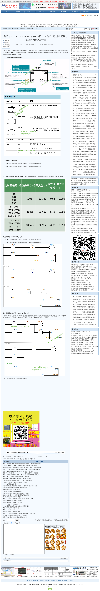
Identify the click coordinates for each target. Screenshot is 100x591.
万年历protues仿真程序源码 (87, 288)
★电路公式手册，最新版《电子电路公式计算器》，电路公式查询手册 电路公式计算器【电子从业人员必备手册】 (50, 24)
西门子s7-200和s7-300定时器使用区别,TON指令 (15, 517)
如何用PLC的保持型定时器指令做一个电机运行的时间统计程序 (20, 486)
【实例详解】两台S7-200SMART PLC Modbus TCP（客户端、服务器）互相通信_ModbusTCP (19, 459)
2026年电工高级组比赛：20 (85, 344)
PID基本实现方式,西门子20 (85, 348)
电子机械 (75, 11)
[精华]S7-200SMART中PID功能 (86, 210)
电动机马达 (75, 37)
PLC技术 (75, 4)
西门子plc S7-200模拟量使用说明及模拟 (83, 312)
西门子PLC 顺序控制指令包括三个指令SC (84, 87)
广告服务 (41, 580)
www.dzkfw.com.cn (50, 587)
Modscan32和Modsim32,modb (83, 284)
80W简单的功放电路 (92, 571)
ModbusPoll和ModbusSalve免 (83, 279)
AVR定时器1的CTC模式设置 (10, 504)
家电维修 (74, 35)
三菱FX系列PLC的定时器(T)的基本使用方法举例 (16, 493)
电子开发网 (15, 28)
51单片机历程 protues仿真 (86, 290)
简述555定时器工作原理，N (86, 341)
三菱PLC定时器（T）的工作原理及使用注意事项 (16, 495)
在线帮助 (64, 580)
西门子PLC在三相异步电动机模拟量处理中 (84, 169)
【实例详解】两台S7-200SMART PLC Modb (84, 75)
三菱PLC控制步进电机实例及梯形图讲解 (84, 309)
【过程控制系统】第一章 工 (87, 353)
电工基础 (74, 64)
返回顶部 (6, 40)
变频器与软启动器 (77, 48)
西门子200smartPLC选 (22, 576)
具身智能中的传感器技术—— (89, 215)
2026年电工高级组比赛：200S (86, 203)
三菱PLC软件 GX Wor (8, 576)
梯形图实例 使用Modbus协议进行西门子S (84, 161)
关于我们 (29, 580)
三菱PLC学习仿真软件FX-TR (84, 266)
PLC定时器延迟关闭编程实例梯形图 (12, 500)
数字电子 (85, 8)
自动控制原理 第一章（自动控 (88, 217)
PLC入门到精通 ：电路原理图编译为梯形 (84, 93)
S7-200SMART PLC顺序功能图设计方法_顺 (84, 100)
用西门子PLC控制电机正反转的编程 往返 (84, 85)
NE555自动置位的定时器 (9, 484)
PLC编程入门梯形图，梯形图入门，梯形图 (84, 95)
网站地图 (53, 580)
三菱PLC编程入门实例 (78, 190)
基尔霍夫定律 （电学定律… (87, 40)
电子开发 (4, 1)
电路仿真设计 (75, 268)
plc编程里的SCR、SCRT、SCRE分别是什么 (84, 90)
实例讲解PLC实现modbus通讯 (81, 156)
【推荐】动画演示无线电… (89, 39)
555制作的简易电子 (92, 573)
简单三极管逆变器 (92, 567)
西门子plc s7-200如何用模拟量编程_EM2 (83, 110)
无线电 (95, 8)
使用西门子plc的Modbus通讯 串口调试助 (83, 133)
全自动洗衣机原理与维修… (87, 35)
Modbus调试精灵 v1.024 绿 (83, 282)
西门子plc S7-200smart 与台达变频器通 (83, 131)
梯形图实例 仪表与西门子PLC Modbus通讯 (84, 139)
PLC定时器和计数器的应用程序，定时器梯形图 (16, 506)
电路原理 (75, 8)
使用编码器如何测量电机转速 (86, 212)
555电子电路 (75, 199)
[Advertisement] (50, 20)
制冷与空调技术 (76, 61)
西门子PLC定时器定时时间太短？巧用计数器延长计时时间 (19, 513)
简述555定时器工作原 (51, 576)
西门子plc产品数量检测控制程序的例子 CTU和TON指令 (18, 471)
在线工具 (41, 11)
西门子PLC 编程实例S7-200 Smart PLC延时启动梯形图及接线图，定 (21, 475)
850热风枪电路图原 (92, 575)
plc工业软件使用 (76, 204)
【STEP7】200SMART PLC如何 (89, 346)
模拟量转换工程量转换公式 (89, 337)
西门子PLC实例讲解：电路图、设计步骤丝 (84, 98)
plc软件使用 (87, 4)
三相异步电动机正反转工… (87, 59)
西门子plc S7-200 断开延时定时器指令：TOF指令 (16, 476)
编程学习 (86, 11)
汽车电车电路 (75, 197)
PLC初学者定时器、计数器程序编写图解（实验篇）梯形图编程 (20, 465)
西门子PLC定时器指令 (9, 509)
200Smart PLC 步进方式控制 (86, 201)
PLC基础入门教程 (76, 193)
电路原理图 (16, 1)
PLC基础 (29, 1)
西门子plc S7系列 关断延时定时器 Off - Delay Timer (17, 478)
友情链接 (47, 580)
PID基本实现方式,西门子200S (86, 208)
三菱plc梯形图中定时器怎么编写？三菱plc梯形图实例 (17, 480)
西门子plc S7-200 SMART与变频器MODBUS (84, 118)
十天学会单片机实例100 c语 (85, 264)
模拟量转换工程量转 (36, 576)
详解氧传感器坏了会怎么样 (87, 339)
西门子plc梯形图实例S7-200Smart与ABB (84, 136)
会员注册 (95, 15)
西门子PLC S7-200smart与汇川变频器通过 (84, 141)
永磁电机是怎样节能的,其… (89, 55)
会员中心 (88, 15)
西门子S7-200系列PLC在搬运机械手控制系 (84, 319)
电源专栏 (93, 4)
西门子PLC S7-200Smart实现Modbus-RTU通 (84, 116)
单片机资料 (75, 264)
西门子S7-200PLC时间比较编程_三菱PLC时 (84, 113)
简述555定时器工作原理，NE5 (87, 199)
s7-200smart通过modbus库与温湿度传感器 (84, 149)
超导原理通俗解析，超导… (86, 57)
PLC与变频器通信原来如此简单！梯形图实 (84, 167)
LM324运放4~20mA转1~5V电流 (88, 268)
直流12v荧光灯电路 (92, 576)
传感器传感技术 (76, 215)
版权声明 (58, 580)
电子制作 (85, 6)
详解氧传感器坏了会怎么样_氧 (88, 197)
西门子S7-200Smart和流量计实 (86, 228)
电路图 (52, 11)
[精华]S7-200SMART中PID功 (86, 350)
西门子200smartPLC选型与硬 (89, 335)
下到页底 (6, 45)
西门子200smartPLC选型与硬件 (90, 193)
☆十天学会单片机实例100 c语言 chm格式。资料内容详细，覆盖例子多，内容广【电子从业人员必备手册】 (50, 26)
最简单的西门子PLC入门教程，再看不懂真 (84, 105)
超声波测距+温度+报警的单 (85, 273)
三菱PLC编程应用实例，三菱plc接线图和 (84, 174)
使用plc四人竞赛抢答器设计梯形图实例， (84, 307)
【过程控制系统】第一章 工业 (88, 214)
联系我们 (35, 580)
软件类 (74, 266)
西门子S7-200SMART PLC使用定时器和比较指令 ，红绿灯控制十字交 (22, 464)
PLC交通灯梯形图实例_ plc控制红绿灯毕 (84, 164)
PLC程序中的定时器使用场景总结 (12, 497)
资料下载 (64, 11)
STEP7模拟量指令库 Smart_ (83, 281)
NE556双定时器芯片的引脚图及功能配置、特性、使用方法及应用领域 (22, 467)
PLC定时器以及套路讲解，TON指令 (12, 502)
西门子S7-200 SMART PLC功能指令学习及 (84, 121)
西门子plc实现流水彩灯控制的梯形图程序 (84, 302)
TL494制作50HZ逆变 (92, 569)
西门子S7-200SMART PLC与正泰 (87, 232)
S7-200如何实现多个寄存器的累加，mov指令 (15, 515)
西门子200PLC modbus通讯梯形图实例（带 (84, 151)
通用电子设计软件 (77, 275)
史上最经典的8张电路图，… (88, 64)
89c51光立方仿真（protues (87, 286)
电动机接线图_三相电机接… (89, 44)
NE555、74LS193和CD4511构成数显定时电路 (15, 482)
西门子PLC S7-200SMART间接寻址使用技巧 (84, 103)
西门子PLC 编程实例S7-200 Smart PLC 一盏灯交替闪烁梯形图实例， (21, 473)
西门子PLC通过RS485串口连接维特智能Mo (84, 146)
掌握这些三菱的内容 (79, 576)
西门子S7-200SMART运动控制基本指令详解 (84, 77)
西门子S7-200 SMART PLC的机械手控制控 (84, 80)
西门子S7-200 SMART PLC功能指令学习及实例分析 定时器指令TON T (22, 469)
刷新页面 (6, 43)
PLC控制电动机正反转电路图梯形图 (82, 322)
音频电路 (90, 8)
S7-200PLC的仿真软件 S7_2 (89, 275)
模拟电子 (80, 8)
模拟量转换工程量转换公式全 (90, 195)
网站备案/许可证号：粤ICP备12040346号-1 (43, 584)
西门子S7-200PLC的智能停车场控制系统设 (84, 82)
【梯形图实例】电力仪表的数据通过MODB (84, 154)
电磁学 (74, 57)
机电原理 (74, 42)
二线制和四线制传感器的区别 (89, 219)
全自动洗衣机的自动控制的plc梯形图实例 (84, 314)
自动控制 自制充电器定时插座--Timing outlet (15, 487)
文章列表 (70, 580)
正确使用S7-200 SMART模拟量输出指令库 (84, 126)
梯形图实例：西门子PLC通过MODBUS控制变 (85, 159)
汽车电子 (75, 6)
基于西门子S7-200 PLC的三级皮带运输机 (84, 299)
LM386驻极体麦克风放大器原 (88, 269)
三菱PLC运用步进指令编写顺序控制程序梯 (84, 325)
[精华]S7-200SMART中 (65, 576)
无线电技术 (75, 39)
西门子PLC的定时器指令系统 (11, 508)
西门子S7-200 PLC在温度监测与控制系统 (84, 172)
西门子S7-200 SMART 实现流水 (86, 230)
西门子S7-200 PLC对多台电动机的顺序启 (84, 304)
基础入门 (9, 1)
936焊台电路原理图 (85, 271)
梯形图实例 (23, 1)
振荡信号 (90, 6)
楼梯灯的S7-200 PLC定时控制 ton (12, 489)
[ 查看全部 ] (64, 558)
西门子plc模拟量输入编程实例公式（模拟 (84, 128)
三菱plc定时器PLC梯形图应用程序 (12, 491)
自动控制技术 (75, 214)
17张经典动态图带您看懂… (89, 37)
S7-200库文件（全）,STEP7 (83, 277)
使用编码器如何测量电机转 (85, 352)
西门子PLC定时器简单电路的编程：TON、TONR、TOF (18, 498)
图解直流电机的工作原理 (87, 42)
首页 (7, 11)
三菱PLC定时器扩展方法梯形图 (11, 511)
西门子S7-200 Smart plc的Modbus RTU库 (83, 108)
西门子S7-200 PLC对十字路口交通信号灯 (84, 296)
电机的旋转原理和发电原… (89, 46)
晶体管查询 (6, 47)
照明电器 (80, 6)
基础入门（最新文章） (79, 33)
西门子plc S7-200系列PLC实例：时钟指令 (84, 144)
